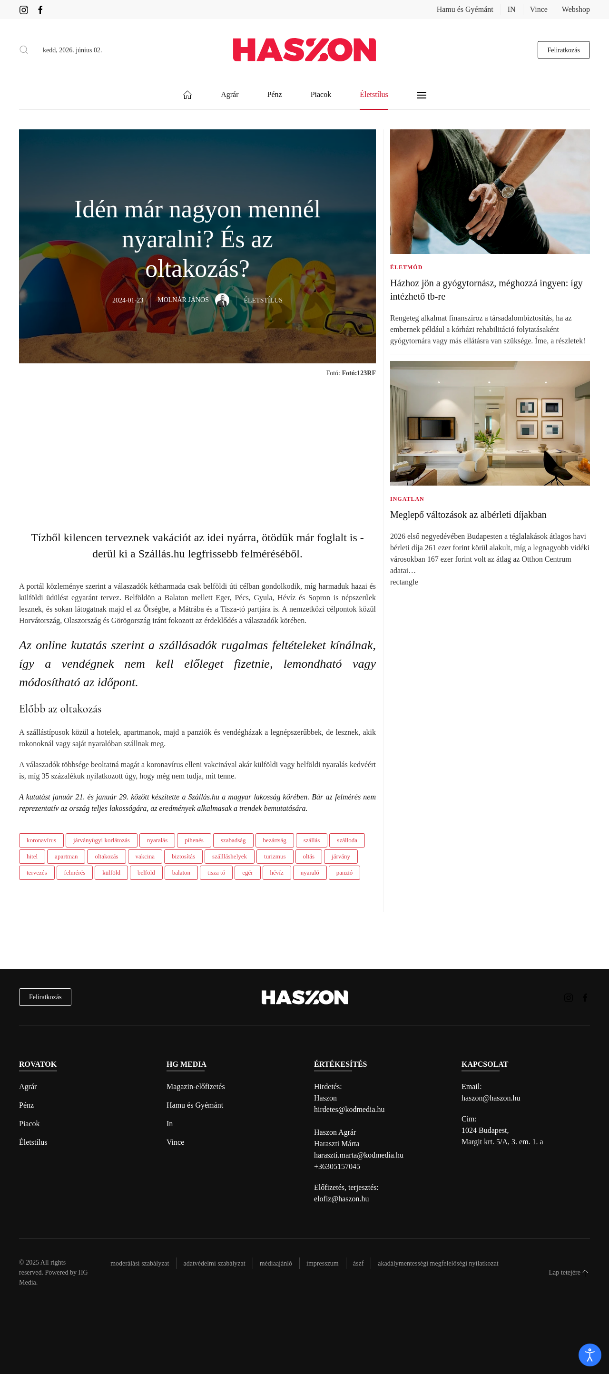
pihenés (194, 840)
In (170, 1124)
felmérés (75, 872)
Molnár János (193, 299)
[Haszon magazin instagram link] (24, 9)
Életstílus (33, 1142)
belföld (146, 872)
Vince (539, 9)
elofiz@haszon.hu (341, 1199)
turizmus (275, 856)
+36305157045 (337, 1166)
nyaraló (310, 872)
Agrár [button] (229, 95)
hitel (32, 856)
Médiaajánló (276, 1263)
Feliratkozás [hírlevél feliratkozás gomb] (564, 49)
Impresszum (322, 1263)
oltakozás (106, 856)
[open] (590, 1355)
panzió (344, 872)
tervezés (37, 872)
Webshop (576, 9)
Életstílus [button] (374, 95)
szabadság (233, 840)
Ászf (358, 1263)
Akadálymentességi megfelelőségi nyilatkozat (438, 1263)
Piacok (29, 1124)
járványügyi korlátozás (101, 840)
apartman (66, 856)
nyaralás (157, 840)
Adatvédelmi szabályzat (214, 1263)
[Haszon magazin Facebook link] (40, 9)
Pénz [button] (274, 95)
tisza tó (216, 872)
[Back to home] (304, 49)
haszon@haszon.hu (491, 1098)
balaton (181, 872)
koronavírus (41, 840)
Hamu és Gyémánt (465, 9)
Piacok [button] (321, 95)
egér (247, 872)
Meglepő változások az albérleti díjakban (468, 514)
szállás (312, 840)
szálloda (347, 840)
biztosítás (183, 856)
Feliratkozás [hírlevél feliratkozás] (45, 997)
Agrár (28, 1086)
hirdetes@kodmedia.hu (349, 1109)
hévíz (277, 872)
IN (512, 9)
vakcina (145, 856)
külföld (111, 872)
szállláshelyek (229, 856)
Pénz (26, 1105)
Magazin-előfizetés (196, 1086)
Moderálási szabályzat (139, 1263)
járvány (341, 856)
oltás (309, 856)
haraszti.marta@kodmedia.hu (358, 1155)
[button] (24, 50)
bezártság (274, 840)
